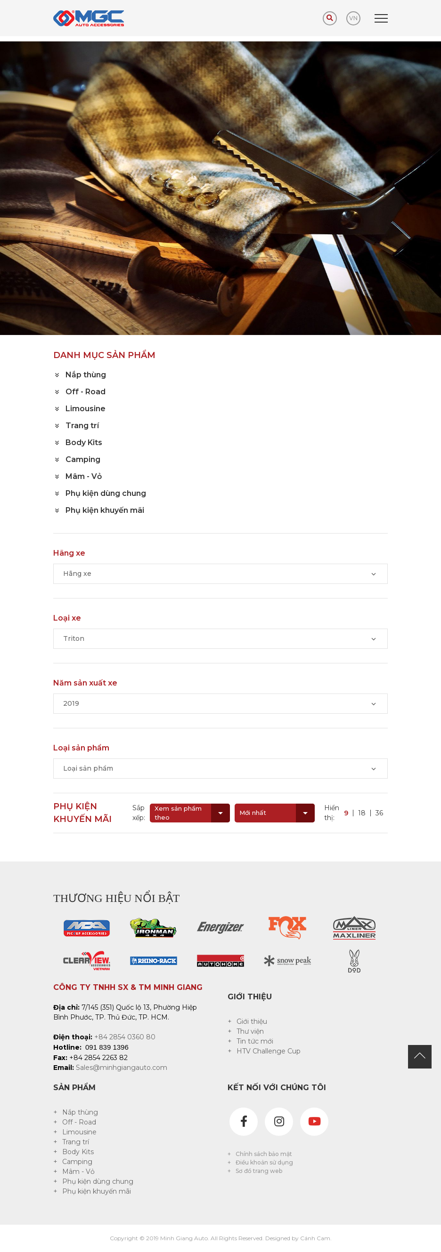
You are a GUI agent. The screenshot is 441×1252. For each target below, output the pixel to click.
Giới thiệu (252, 1021)
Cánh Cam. (316, 1238)
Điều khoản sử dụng (264, 1162)
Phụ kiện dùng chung (97, 1181)
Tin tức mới (255, 1041)
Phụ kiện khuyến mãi (96, 1191)
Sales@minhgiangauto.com (121, 1067)
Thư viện (250, 1031)
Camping (77, 1161)
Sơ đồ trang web (259, 1170)
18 (362, 813)
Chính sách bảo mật (264, 1153)
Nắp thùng (80, 1112)
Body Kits (78, 1152)
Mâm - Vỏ (78, 1171)
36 (379, 813)
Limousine (79, 1132)
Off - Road (79, 1122)
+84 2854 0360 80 (124, 1037)
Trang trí (75, 1142)
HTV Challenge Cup (269, 1051)
